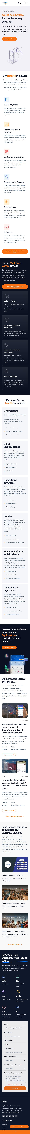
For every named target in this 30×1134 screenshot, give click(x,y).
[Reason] (15, 1060)
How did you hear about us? (12, 1065)
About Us (4, 1124)
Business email (8, 1032)
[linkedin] (10, 1116)
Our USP (4, 1127)
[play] (16, 1116)
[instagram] (13, 1116)
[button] (5, 1044)
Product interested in (10, 1056)
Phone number (8, 1040)
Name (6, 1024)
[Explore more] (9, 754)
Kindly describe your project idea (14, 1073)
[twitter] (7, 1116)
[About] (15, 1069)
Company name (9, 1048)
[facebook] (3, 1116)
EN (20, 3)
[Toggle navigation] (26, 3)
